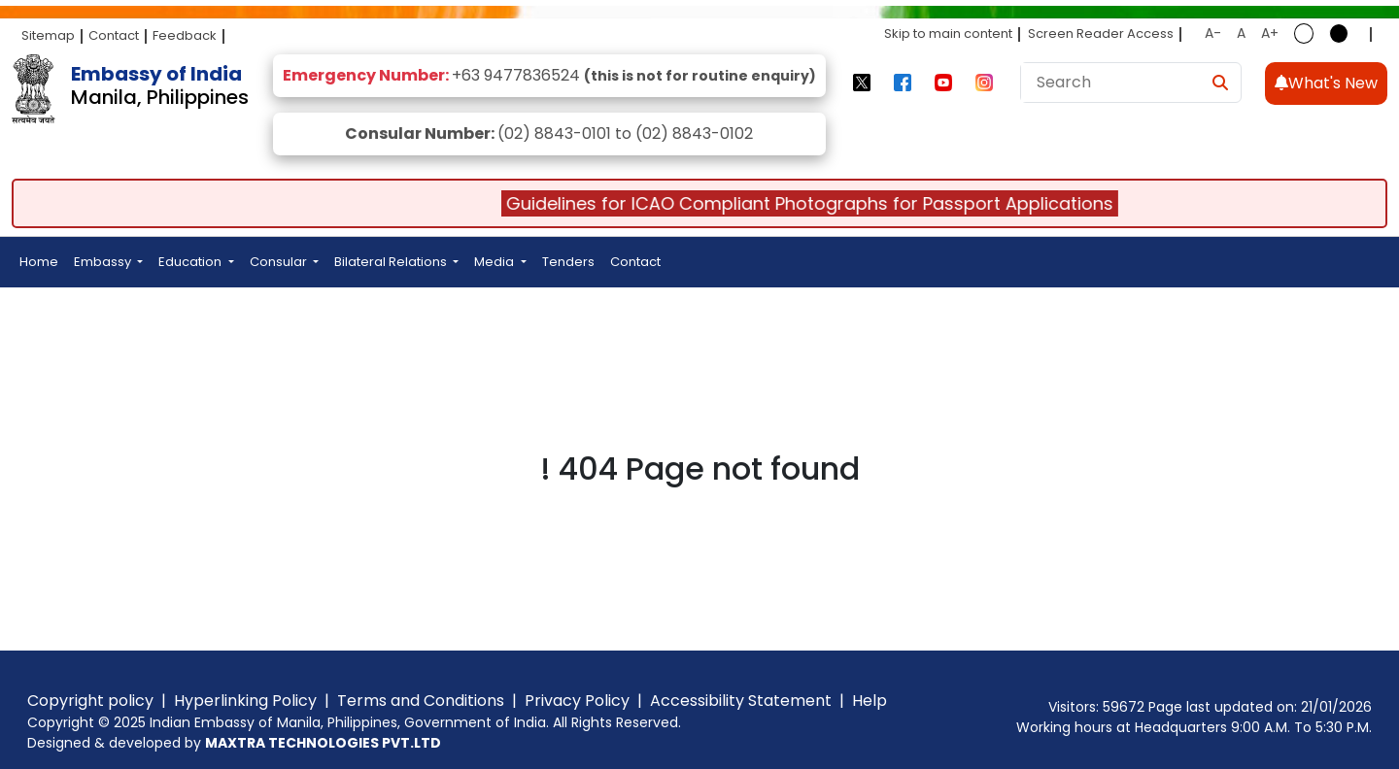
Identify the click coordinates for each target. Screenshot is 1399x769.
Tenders (568, 261)
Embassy (104, 261)
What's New (1326, 83)
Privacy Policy (577, 700)
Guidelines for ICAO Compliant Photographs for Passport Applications (818, 203)
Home (38, 261)
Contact (113, 35)
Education (191, 261)
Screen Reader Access (1101, 33)
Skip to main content (948, 33)
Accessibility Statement (741, 700)
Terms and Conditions (420, 700)
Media (495, 261)
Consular (280, 261)
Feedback (185, 35)
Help (869, 700)
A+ (1270, 33)
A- (1213, 33)
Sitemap (48, 35)
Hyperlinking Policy (245, 700)
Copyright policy (90, 700)
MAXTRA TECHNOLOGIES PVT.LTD (323, 742)
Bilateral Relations (392, 261)
